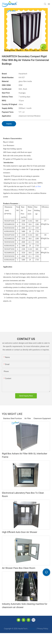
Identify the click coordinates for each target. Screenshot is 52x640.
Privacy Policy (42, 629)
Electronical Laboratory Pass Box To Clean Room (23, 494)
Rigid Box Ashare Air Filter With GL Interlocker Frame (24, 455)
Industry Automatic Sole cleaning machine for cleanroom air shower (24, 606)
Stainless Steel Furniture (12, 418)
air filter (38, 186)
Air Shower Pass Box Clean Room (18, 568)
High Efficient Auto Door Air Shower (19, 532)
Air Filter (28, 418)
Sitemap (31, 629)
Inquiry (9, 124)
